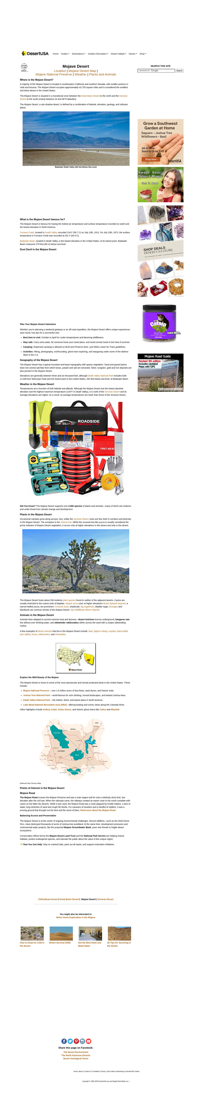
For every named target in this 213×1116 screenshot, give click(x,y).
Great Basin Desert (90, 96)
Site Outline (111, 1071)
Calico (103, 709)
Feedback (96, 1071)
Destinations (79, 54)
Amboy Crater (50, 709)
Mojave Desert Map (82, 71)
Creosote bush (62, 606)
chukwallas (60, 634)
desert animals (45, 631)
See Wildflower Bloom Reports (85, 610)
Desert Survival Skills (60, 942)
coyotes (112, 631)
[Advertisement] (106, 27)
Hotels (137, 1071)
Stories (133, 54)
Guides (65, 54)
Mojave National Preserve (54, 74)
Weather (80, 74)
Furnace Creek (27, 232)
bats (91, 631)
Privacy (103, 1071)
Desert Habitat (118, 54)
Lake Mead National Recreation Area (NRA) (45, 705)
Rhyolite (115, 709)
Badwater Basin (27, 241)
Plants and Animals (102, 74)
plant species (69, 600)
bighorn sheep (100, 631)
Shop (143, 54)
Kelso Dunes (64, 709)
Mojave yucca (72, 603)
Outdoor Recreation (98, 54)
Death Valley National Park (100, 375)
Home (56, 54)
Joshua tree (66, 522)
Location (60, 71)
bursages (113, 606)
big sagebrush (87, 606)
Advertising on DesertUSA (125, 1071)
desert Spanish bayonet (114, 603)
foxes (34, 634)
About (81, 1071)
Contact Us (88, 1071)
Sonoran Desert (112, 391)
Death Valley (51, 232)
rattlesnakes (44, 634)
